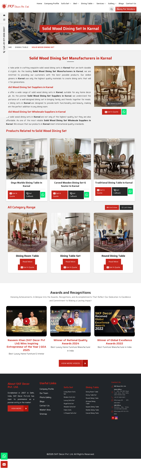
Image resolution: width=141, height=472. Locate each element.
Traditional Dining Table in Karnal (114, 182)
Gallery (112, 3)
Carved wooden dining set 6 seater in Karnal (70, 184)
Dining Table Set (70, 255)
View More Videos (71, 363)
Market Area (47, 402)
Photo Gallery (47, 398)
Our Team (47, 397)
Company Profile (51, 3)
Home (39, 3)
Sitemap (47, 404)
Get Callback (29, 195)
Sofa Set (66, 3)
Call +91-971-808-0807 (4, 40)
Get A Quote (13, 195)
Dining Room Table (27, 255)
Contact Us (131, 3)
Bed (76, 3)
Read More (27, 261)
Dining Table (87, 3)
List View (126, 207)
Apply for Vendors (126, 9)
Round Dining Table (113, 255)
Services (101, 3)
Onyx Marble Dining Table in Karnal (26, 184)
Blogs (121, 3)
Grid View (112, 207)
